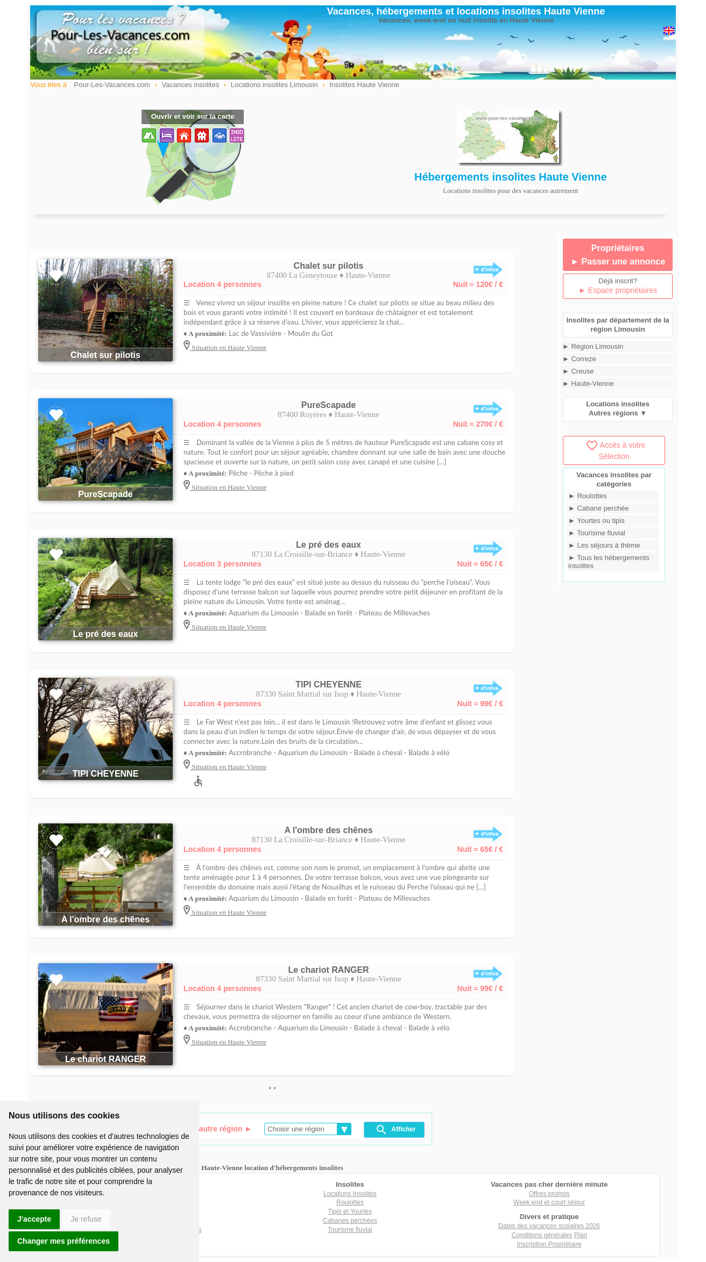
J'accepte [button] (34, 1219)
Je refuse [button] (86, 1219)
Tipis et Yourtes (350, 1211)
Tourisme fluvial (350, 1230)
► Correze (579, 359)
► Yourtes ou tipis (596, 521)
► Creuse (578, 371)
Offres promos (549, 1194)
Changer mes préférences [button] (63, 1241)
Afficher (395, 1129)
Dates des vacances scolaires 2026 (549, 1226)
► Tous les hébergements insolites (608, 562)
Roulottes (350, 1202)
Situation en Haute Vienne (228, 347)
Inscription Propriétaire (549, 1244)
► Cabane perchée (598, 508)
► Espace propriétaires (617, 290)
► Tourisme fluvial (596, 533)
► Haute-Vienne (588, 383)
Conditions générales (541, 1235)
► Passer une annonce (617, 261)
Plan (580, 1235)
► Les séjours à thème (604, 545)
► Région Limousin (592, 346)
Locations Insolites (350, 1194)
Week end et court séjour (549, 1202)
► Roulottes (587, 496)
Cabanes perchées (350, 1220)
